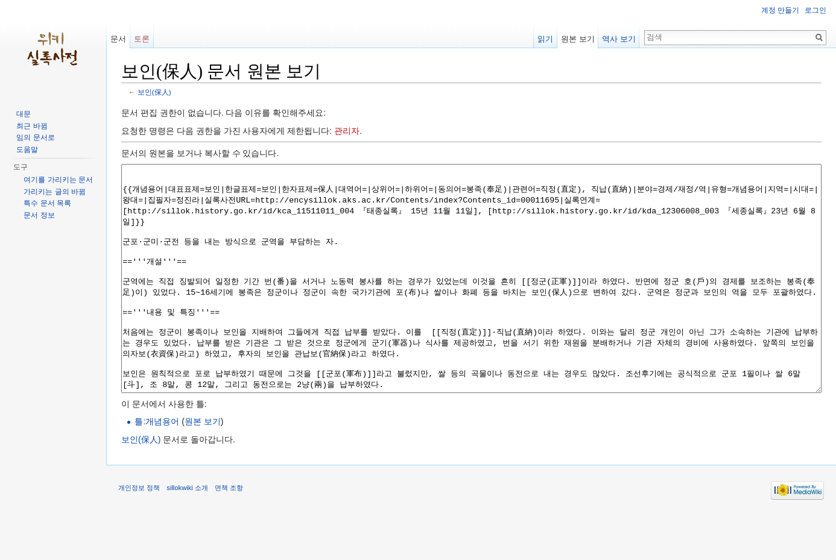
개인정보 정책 (139, 532)
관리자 (346, 131)
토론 (142, 38)
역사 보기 (619, 38)
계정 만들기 (780, 10)
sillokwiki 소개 (187, 532)
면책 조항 (229, 532)
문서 (118, 38)
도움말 (27, 149)
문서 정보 (39, 215)
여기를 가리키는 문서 (58, 179)
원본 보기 (203, 466)
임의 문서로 (35, 137)
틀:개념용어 (157, 466)
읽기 (545, 38)
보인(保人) (154, 92)
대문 (23, 114)
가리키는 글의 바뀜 (55, 191)
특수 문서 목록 (47, 203)
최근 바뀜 (31, 126)
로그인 (815, 10)
